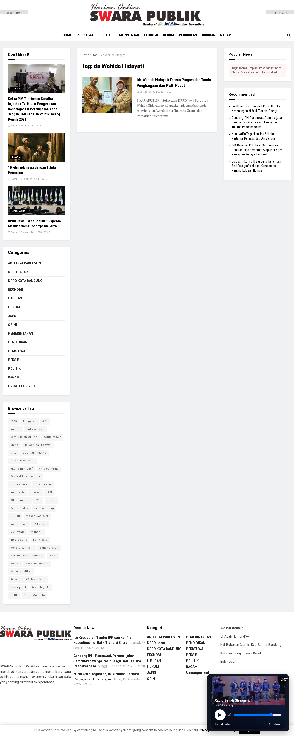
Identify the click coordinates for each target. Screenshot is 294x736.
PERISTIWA (85, 35)
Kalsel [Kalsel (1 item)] (51, 500)
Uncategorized (21, 386)
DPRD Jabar (19, 211)
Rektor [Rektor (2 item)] (15, 563)
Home (85, 55)
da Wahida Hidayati (113, 55)
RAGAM (225, 35)
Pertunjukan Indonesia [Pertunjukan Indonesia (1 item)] (26, 555)
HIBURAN (208, 35)
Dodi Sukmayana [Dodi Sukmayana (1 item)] (34, 452)
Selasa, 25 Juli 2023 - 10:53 (154, 91)
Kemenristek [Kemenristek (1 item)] (19, 508)
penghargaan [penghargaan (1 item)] (49, 547)
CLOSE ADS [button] (14, 13)
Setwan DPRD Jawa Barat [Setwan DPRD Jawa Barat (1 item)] (27, 579)
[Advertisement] (14, 83)
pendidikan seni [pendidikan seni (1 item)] (22, 547)
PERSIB (13, 360)
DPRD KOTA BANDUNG (25, 281)
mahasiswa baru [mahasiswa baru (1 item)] (37, 516)
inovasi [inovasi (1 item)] (36, 492)
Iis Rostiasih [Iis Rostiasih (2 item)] (43, 484)
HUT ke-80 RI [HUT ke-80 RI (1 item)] (19, 484)
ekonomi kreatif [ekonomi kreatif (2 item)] (21, 468)
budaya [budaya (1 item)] (15, 429)
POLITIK (104, 35)
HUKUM (168, 35)
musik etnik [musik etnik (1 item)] (18, 539)
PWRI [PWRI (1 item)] (52, 555)
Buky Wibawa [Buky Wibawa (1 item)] (35, 429)
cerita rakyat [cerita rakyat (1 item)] (52, 436)
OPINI (12, 324)
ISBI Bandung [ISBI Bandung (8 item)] (19, 500)
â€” (284, 679)
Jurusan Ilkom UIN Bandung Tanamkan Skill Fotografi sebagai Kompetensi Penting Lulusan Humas (256, 166)
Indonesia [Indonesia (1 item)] (17, 492)
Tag (95, 55)
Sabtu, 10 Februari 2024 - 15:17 (27, 179)
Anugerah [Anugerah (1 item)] (30, 421)
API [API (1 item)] (44, 421)
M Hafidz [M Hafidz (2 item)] (40, 524)
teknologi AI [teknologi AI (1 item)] (40, 587)
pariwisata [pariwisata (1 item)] (40, 539)
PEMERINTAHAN (127, 35)
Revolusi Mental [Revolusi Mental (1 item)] (36, 563)
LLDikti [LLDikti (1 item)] (15, 516)
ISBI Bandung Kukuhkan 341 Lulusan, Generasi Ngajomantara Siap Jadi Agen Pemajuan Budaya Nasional (257, 149)
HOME (67, 35)
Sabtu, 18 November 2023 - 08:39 (29, 232)
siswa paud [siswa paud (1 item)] (18, 587)
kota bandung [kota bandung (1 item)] (44, 508)
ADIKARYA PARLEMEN (24, 263)
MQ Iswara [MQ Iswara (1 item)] (17, 531)
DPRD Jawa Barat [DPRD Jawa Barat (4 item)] (22, 460)
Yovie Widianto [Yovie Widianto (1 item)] (34, 595)
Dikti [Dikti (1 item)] (13, 452)
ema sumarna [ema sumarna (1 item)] (49, 468)
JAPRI (12, 316)
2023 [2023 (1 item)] (13, 421)
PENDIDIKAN (188, 35)
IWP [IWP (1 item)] (38, 500)
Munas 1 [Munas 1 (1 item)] (37, 531)
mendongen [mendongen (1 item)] (19, 524)
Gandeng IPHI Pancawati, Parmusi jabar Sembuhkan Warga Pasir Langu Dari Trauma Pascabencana (257, 122)
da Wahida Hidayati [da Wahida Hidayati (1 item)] (37, 445)
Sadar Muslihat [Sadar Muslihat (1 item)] (20, 571)
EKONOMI (151, 35)
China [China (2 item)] (14, 445)
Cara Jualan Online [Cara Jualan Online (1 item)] (23, 436)
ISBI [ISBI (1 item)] (49, 492)
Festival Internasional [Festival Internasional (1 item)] (25, 476)
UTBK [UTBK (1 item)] (14, 595)
